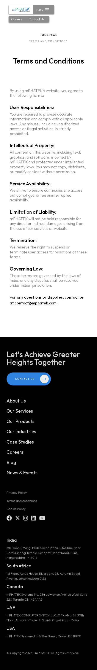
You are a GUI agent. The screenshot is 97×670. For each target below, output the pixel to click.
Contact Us (36, 19)
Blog (11, 464)
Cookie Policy (16, 511)
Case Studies (20, 444)
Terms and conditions (22, 503)
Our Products (20, 423)
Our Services (20, 413)
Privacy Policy (17, 495)
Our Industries (21, 433)
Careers (17, 19)
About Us (16, 403)
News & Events (22, 475)
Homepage (48, 35)
